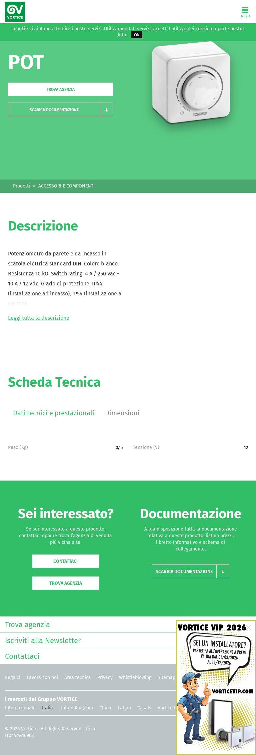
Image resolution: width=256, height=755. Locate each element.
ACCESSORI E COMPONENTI (66, 186)
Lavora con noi (42, 677)
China (105, 708)
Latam (124, 708)
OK (137, 34)
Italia (47, 708)
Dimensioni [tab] (122, 413)
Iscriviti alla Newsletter (126, 640)
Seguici (12, 677)
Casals (144, 708)
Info (122, 35)
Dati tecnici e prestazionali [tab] (53, 413)
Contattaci (65, 561)
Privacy (105, 677)
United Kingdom (76, 708)
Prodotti (21, 186)
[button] (60, 109)
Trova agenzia (61, 89)
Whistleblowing (135, 677)
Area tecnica (77, 677)
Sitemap (166, 677)
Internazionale (20, 708)
